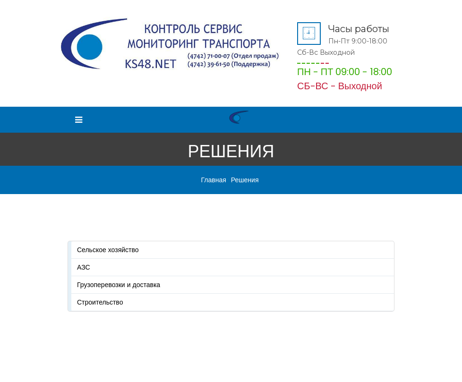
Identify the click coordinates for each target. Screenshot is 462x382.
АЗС (83, 267)
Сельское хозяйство (108, 250)
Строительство (100, 302)
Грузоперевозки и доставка (118, 284)
